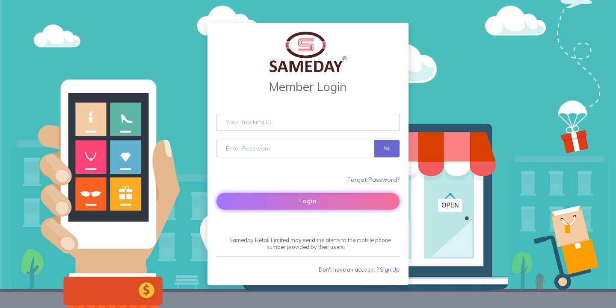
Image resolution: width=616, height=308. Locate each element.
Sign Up (390, 269)
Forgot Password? (373, 180)
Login (307, 201)
